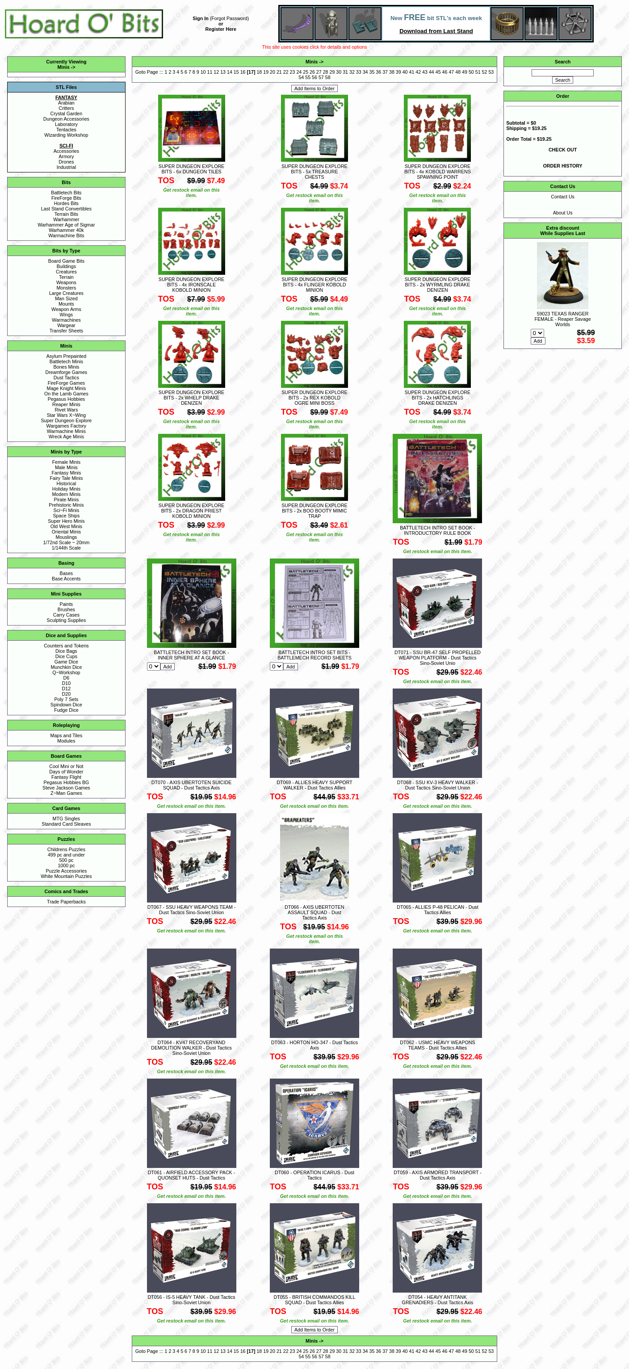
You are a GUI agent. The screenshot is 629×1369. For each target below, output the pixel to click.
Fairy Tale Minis (66, 478)
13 (223, 72)
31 (345, 72)
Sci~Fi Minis (67, 510)
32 (352, 72)
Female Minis (66, 462)
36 (378, 72)
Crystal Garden (66, 113)
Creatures (66, 271)
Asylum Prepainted (66, 356)
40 (405, 72)
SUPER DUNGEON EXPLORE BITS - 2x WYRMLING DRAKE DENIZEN (437, 285)
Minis (63, 67)
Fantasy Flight (66, 777)
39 (398, 72)
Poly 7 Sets (66, 699)
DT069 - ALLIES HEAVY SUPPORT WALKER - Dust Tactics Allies (314, 785)
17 (251, 72)
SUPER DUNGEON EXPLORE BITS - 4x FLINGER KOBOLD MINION (314, 285)
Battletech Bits (66, 192)
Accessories (66, 151)
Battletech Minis (66, 361)
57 (321, 77)
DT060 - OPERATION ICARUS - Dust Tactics (314, 1175)
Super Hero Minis (66, 521)
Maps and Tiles (66, 735)
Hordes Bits (66, 203)
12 (216, 72)
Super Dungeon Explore (66, 420)
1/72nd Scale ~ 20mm (66, 542)
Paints (66, 604)
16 (243, 72)
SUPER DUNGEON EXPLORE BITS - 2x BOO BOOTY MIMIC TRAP (314, 511)
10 (203, 72)
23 (292, 72)
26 (312, 72)
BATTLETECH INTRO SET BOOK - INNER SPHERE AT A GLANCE (191, 655)
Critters (66, 108)
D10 (66, 683)
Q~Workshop (66, 672)
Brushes (66, 609)
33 (358, 72)
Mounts (66, 304)
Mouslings (66, 537)
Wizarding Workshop (66, 135)
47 (451, 72)
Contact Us (562, 196)
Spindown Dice (66, 704)
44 (431, 72)
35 (371, 72)
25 (305, 72)
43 (425, 72)
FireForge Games (66, 383)
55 (307, 77)
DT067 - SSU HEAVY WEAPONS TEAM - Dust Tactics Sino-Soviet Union (191, 909)
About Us (563, 212)
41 (411, 72)
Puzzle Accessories (66, 870)
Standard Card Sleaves (66, 824)
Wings (66, 314)
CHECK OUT (563, 149)
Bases (66, 573)
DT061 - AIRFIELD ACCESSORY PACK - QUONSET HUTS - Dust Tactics (191, 1175)
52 (484, 72)
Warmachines (66, 320)
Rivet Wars (66, 409)
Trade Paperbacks (66, 901)
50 (471, 72)
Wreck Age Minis (66, 436)
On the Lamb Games (66, 393)
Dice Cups (66, 656)
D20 (66, 694)
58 (328, 77)
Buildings (66, 266)
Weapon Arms (66, 309)
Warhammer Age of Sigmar (66, 224)
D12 (66, 688)
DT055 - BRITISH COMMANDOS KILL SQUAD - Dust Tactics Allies (314, 1299)
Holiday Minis (66, 488)
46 (445, 72)
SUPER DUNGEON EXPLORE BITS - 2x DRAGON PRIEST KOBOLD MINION (191, 511)
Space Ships (66, 515)
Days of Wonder (66, 771)
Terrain (66, 277)
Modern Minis (66, 494)
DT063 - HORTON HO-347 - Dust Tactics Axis (314, 1045)
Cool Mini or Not (66, 766)
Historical (66, 483)
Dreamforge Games (67, 372)
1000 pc (66, 865)
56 (314, 77)
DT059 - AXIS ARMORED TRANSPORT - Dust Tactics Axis (438, 1175)
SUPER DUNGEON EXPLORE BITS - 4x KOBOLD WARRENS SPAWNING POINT (437, 172)
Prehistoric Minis (66, 505)
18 (259, 72)
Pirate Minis (66, 499)
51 (478, 72)
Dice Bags (66, 651)
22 (286, 72)
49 (464, 72)
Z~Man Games (66, 793)
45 (438, 72)
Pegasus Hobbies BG (66, 782)
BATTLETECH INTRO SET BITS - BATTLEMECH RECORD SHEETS (314, 655)
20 (272, 72)
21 (279, 72)
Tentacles (66, 129)
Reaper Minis (66, 404)
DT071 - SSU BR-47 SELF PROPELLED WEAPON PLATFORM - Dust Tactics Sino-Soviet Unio (437, 658)
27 (319, 72)
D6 (66, 677)
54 (301, 77)
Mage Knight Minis (66, 388)
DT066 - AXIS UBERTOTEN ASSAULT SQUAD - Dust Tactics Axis (314, 912)
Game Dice (66, 661)
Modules (66, 740)
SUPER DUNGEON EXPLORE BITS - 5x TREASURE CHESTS (314, 172)
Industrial (66, 167)
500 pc (66, 860)
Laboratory (66, 124)
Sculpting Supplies (66, 620)
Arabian (66, 102)
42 (418, 72)
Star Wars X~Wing (66, 415)
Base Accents (66, 578)
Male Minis (66, 467)
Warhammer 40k (66, 230)
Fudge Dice (66, 710)
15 (236, 72)
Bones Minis (66, 367)
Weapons (66, 282)
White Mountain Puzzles (66, 876)
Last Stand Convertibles (66, 208)
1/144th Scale (66, 547)
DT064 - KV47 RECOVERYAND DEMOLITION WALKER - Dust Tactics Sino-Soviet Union (191, 1048)
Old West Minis (66, 526)
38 (391, 72)
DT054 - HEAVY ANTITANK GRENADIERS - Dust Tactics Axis (438, 1299)
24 (299, 72)
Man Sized (66, 298)
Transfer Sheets (66, 330)
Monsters (66, 287)
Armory (66, 156)
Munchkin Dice (66, 667)
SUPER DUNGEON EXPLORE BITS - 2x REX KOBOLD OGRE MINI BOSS (314, 398)
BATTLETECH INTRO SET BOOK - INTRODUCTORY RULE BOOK (437, 530)
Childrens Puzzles (66, 849)
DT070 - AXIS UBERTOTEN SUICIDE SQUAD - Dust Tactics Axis (191, 785)
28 (325, 72)
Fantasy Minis (66, 472)
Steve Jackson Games (66, 787)
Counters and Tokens (66, 645)
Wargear (66, 325)
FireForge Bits (66, 198)
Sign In (201, 18)
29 (332, 72)
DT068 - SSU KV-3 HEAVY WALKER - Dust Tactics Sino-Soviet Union (437, 785)
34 (365, 72)
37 (385, 72)
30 (338, 72)
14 (229, 72)
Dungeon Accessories (66, 119)
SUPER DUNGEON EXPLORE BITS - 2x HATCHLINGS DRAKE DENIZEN (437, 398)
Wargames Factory (66, 425)
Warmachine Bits (66, 235)
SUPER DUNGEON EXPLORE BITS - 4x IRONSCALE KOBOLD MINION (191, 285)
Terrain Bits (66, 214)
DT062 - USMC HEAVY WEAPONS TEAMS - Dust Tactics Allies (437, 1045)
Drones (66, 161)
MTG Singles (66, 818)
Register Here (220, 29)
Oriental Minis (66, 531)
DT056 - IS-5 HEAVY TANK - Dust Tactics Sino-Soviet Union (191, 1299)
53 (491, 72)
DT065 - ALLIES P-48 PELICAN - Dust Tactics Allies (437, 909)
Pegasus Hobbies (66, 399)
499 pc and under (66, 854)
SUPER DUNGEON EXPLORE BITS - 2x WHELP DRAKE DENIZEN (191, 398)
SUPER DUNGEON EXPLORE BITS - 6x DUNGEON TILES (191, 169)
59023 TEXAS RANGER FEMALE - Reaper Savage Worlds (563, 319)
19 (265, 72)
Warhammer (66, 219)
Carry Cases (66, 614)
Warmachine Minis (66, 431)
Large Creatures (66, 293)
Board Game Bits (66, 261)
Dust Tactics (66, 377)
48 (458, 72)
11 (209, 72)
